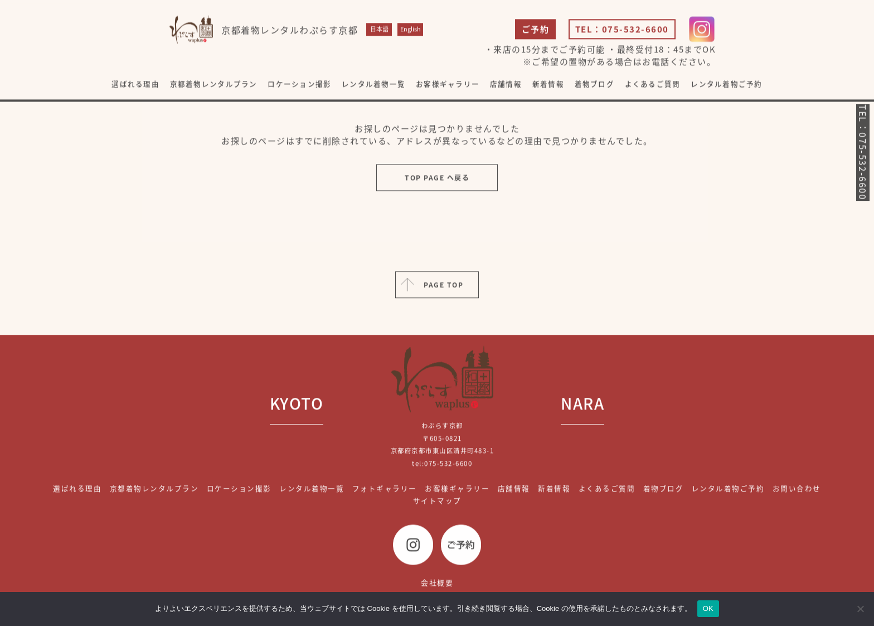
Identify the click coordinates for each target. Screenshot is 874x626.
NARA (582, 404)
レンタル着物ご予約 (726, 85)
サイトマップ (437, 502)
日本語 (379, 30)
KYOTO (297, 404)
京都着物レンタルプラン (214, 85)
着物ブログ (594, 85)
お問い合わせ (797, 489)
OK (708, 608)
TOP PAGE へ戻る (437, 179)
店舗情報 (506, 85)
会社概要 (437, 583)
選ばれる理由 (135, 85)
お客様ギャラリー (447, 85)
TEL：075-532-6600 (622, 30)
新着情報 (548, 85)
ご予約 (536, 30)
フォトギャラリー (384, 489)
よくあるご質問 (653, 85)
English (410, 30)
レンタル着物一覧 (373, 85)
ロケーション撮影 (299, 85)
